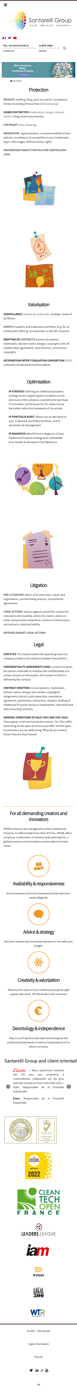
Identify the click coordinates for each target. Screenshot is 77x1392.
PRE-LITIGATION (13, 594)
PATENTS (9, 99)
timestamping (49, 103)
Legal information (38, 1344)
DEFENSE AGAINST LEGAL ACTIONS (24, 632)
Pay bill (38, 1357)
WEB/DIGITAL (11, 133)
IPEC (68, 360)
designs (49, 112)
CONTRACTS (27, 339)
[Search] (65, 48)
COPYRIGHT (10, 125)
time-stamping (27, 125)
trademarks (37, 112)
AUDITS (8, 326)
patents (27, 314)
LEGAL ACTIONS (13, 611)
